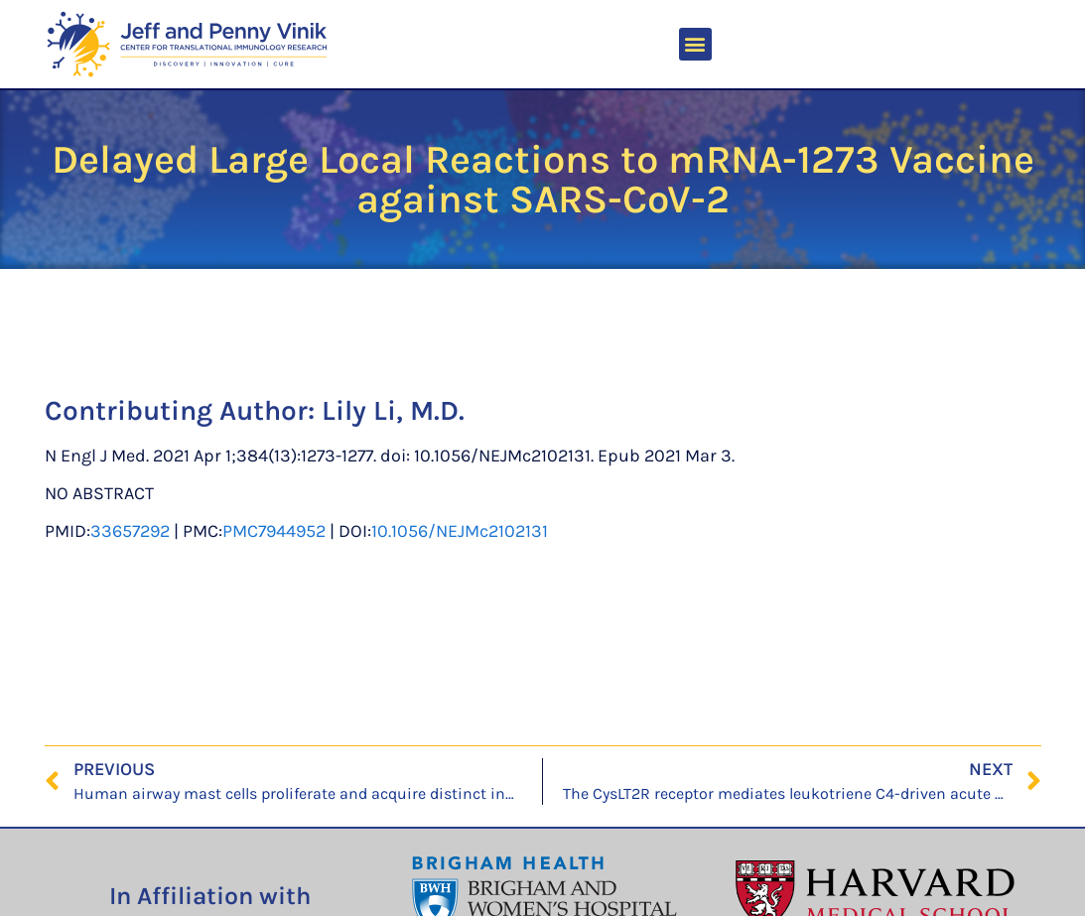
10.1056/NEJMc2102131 (459, 531)
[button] (695, 44)
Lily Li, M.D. (393, 410)
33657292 (130, 531)
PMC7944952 (274, 531)
